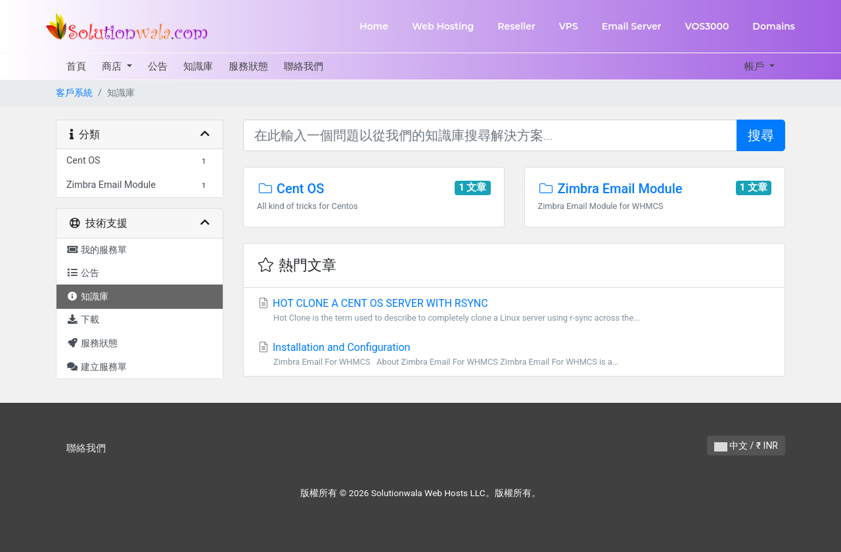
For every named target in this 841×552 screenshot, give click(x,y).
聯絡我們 (303, 66)
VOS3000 (707, 26)
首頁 (76, 66)
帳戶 (755, 66)
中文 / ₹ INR (746, 445)
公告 (158, 66)
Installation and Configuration (514, 354)
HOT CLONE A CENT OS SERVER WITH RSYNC (514, 310)
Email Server (632, 26)
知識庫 (198, 66)
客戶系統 (74, 93)
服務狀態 (248, 66)
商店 (113, 66)
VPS (568, 26)
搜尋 (761, 135)
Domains (773, 26)
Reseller (516, 26)
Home (373, 26)
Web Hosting (443, 26)
